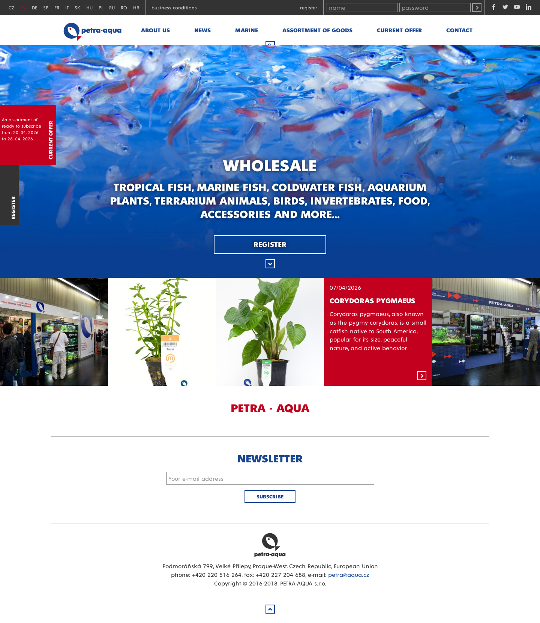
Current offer (399, 29)
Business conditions (174, 7)
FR (56, 7)
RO (124, 7)
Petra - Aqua (92, 30)
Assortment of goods (317, 29)
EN (23, 7)
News (202, 29)
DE (34, 7)
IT (67, 7)
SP (45, 7)
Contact (459, 29)
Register (308, 7)
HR (136, 7)
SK (77, 7)
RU (112, 7)
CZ (11, 7)
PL (101, 7)
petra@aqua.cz (348, 574)
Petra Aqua (270, 545)
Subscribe (270, 496)
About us (155, 29)
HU (89, 7)
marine (246, 29)
